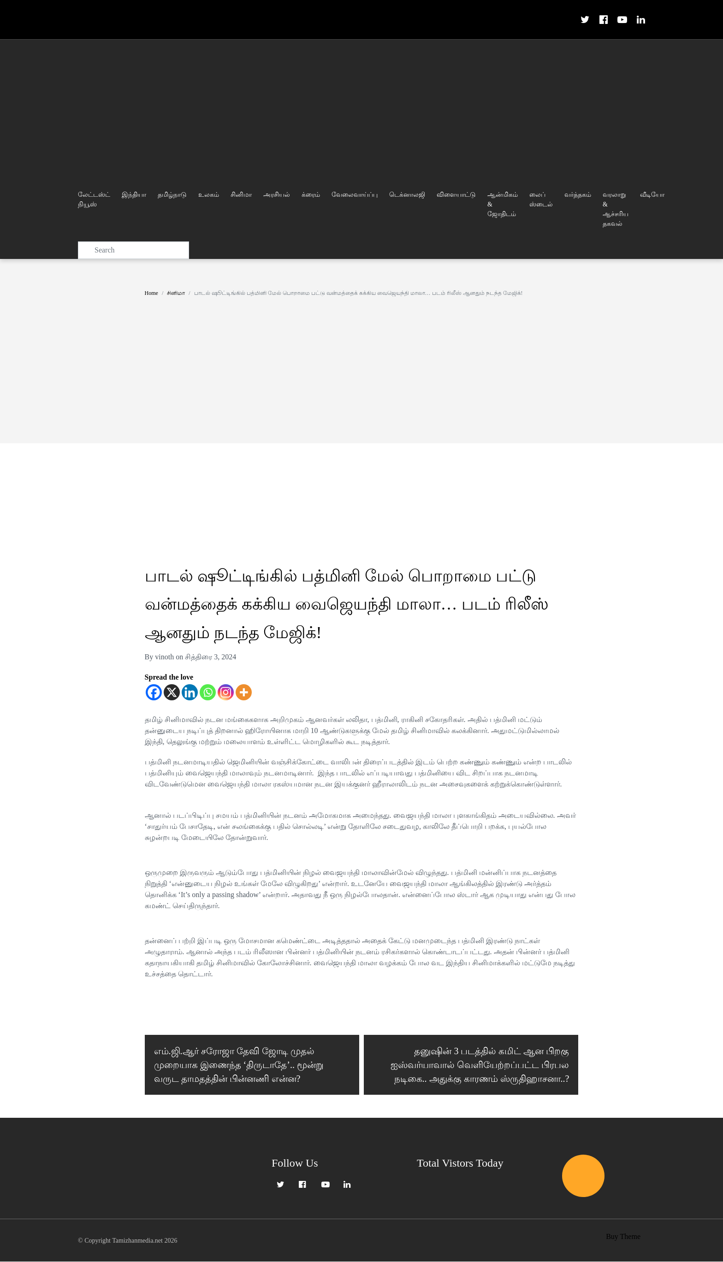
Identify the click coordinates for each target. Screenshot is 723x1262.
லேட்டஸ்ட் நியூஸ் (94, 199)
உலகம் (208, 194)
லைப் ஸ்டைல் (541, 199)
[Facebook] (154, 692)
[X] (172, 692)
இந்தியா (134, 194)
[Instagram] (226, 692)
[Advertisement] (361, 108)
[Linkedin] (190, 692)
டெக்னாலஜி (407, 194)
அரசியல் (276, 194)
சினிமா (241, 194)
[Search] (133, 250)
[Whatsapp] (208, 692)
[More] (244, 692)
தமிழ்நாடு (172, 194)
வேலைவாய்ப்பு (355, 194)
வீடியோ (652, 194)
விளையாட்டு (456, 194)
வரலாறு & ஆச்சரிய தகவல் (615, 209)
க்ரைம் (311, 194)
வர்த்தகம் (577, 194)
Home (151, 293)
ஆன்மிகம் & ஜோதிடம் (502, 204)
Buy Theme (623, 1237)
